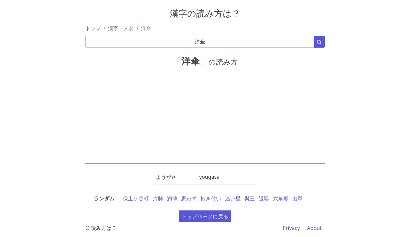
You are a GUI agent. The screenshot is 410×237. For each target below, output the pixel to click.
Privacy (291, 227)
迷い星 (233, 198)
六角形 (280, 198)
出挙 (297, 198)
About (314, 227)
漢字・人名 (121, 28)
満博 (172, 198)
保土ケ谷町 (136, 198)
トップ (93, 28)
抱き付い (210, 198)
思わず (189, 198)
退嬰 (264, 198)
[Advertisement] (205, 118)
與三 (249, 198)
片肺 (158, 198)
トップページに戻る (205, 216)
